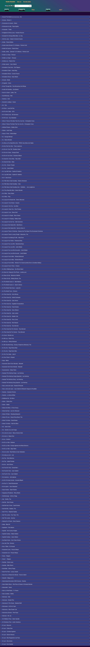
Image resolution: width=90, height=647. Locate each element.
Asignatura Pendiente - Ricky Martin (10, 492)
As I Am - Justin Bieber (7, 168)
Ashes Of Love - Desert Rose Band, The (11, 417)
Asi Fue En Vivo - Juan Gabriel (9, 474)
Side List (19, 1)
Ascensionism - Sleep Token (8, 370)
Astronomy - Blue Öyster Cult (9, 609)
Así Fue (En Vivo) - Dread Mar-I (9, 467)
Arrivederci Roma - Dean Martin (9, 76)
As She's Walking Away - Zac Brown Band (12, 269)
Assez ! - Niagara (6, 559)
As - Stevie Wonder (6, 139)
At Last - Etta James (6, 641)
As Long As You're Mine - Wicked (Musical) (12, 256)
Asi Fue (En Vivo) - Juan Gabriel (9, 470)
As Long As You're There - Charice (10, 266)
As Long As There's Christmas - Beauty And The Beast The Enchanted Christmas (22, 231)
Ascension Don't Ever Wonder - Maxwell (11, 366)
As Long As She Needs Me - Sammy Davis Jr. (13, 228)
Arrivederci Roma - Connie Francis (10, 73)
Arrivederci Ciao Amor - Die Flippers (10, 67)
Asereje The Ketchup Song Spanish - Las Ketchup (14, 382)
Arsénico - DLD (5, 98)
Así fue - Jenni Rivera (7, 464)
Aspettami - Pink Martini (7, 527)
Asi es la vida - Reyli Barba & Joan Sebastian (13, 451)
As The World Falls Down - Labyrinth (11, 288)
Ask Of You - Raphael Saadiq (9, 511)
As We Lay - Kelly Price (7, 338)
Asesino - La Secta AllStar (8, 395)
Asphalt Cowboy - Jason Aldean (9, 537)
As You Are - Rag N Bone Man (9, 347)
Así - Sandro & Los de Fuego (9, 429)
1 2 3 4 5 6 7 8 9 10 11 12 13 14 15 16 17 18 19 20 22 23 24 (48, 10)
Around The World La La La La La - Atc (11, 17)
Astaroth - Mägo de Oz (7, 578)
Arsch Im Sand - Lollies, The (8, 92)
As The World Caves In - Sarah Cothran (11, 284)
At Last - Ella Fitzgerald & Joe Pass (10, 637)
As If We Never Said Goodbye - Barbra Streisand (14, 180)
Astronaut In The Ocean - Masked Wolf (11, 603)
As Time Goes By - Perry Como (9, 319)
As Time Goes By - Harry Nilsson (10, 310)
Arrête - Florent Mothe (7, 42)
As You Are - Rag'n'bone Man (9, 351)
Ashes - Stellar (5, 404)
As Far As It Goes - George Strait (10, 152)
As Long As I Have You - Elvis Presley (11, 209)
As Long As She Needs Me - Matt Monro (11, 225)
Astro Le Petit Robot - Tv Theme (9, 590)
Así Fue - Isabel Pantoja (7, 461)
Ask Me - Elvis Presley (7, 502)
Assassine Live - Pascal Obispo (9, 552)
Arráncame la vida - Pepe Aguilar (10, 26)
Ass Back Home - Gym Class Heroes (11, 540)
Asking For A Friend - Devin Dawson (10, 521)
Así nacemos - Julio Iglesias (8, 477)
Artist (13, 5)
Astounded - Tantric (6, 587)
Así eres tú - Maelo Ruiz (7, 436)
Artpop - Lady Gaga (6, 130)
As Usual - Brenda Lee (7, 335)
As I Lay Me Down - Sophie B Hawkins (11, 171)
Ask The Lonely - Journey (8, 518)
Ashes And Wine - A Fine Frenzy (9, 407)
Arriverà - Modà (5, 80)
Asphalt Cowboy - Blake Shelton (9, 533)
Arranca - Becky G (6, 20)
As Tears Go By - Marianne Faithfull (10, 275)
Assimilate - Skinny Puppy (8, 568)
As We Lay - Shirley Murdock (9, 341)
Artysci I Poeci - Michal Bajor (9, 133)
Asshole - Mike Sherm (7, 565)
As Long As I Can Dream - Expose (10, 202)
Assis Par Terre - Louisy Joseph (9, 571)
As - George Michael (6, 136)
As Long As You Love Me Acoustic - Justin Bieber (14, 253)
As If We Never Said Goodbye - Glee (11, 184)
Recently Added (27, 1)
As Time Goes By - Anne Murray (9, 294)
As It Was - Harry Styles (7, 193)
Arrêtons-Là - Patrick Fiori (8, 61)
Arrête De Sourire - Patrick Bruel (9, 48)
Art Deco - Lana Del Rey (7, 108)
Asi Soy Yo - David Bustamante (9, 483)
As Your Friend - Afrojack (8, 357)
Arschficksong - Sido (6, 95)
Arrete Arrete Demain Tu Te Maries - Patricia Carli (14, 45)
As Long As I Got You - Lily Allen (9, 206)
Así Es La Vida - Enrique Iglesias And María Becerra (14, 445)
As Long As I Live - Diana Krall (9, 212)
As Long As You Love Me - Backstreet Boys (12, 243)
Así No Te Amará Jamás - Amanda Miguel (12, 480)
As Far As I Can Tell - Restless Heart (10, 149)
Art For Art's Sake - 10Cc (8, 111)
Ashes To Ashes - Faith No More (9, 423)
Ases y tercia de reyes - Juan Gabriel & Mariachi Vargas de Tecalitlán (19, 388)
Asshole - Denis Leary (7, 562)
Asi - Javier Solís (6, 426)
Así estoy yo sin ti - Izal (7, 455)
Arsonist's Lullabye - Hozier (8, 102)
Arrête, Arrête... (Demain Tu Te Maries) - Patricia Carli (15, 51)
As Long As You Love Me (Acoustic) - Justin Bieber (14, 250)
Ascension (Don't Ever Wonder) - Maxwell (12, 363)
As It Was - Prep (5, 196)
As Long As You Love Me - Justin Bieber (11, 247)
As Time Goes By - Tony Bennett (9, 325)
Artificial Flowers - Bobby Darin (9, 127)
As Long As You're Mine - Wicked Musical (12, 259)
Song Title (8, 5)
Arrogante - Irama (6, 83)
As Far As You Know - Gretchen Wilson (11, 155)
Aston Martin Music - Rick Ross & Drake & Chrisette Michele (16, 584)
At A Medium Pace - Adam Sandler (10, 619)
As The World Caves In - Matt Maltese (11, 281)
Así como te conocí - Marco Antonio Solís (12, 433)
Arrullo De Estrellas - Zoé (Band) (9, 89)
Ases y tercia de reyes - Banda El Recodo (12, 385)
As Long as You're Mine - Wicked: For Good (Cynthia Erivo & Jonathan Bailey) (21, 262)
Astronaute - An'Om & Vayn (8, 606)
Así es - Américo (5, 439)
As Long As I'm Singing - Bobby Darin (11, 218)
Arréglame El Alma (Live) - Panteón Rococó (12, 32)
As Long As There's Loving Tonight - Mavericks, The (14, 234)
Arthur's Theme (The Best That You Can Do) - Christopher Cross (17, 121)
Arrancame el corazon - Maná (9, 23)
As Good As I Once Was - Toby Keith (11, 158)
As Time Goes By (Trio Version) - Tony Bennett (13, 329)
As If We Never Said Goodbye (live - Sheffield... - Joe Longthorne (18, 187)
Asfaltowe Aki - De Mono (7, 398)
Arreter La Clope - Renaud (8, 54)
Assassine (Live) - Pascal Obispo (10, 549)
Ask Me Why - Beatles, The (8, 508)
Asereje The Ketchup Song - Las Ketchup (12, 379)
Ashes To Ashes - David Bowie (9, 420)
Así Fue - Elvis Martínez (7, 458)
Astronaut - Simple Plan (7, 600)
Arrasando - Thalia (6, 29)
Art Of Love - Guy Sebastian (8, 117)
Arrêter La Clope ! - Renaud (8, 58)
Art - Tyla (4, 105)
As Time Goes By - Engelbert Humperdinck (12, 303)
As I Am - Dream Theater (8, 165)
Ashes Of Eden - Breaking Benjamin (10, 414)
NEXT (60, 9)
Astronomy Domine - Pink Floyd (9, 612)
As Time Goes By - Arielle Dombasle (10, 297)
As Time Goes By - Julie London (9, 313)
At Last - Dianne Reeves (7, 634)
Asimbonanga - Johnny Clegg (9, 496)
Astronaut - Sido (5, 596)
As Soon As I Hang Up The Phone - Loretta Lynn (13, 272)
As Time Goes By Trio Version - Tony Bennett (13, 332)
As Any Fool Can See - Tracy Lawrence (11, 146)
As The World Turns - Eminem (9, 291)
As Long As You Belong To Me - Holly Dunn (12, 237)
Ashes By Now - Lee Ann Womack (10, 410)
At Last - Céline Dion (7, 628)
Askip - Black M (5, 524)
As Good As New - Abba (7, 161)
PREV (33, 9)
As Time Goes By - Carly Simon (9, 300)
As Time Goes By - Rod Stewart (9, 322)
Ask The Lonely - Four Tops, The (9, 515)
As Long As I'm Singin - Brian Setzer (10, 215)
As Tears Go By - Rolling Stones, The (11, 278)
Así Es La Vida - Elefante (8, 442)
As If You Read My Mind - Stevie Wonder (12, 190)
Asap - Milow (5, 360)
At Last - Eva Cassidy (7, 644)
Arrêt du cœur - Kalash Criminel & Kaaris (12, 39)
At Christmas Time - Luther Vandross (11, 622)
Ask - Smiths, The (6, 499)
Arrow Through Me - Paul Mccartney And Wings (13, 86)
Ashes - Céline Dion (6, 401)
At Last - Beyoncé (6, 625)
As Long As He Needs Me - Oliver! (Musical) (12, 199)
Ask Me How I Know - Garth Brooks (10, 505)
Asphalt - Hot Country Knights (9, 530)
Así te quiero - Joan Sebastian (9, 486)
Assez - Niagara (5, 556)
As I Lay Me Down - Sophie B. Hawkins (11, 174)
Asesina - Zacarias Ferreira (8, 392)
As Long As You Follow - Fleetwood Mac (11, 240)
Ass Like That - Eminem (7, 543)
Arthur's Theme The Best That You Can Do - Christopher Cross (17, 124)
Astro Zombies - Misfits (7, 593)
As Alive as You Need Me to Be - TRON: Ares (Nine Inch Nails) (17, 143)
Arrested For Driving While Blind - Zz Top (12, 35)
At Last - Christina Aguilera (8, 631)
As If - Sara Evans (6, 177)
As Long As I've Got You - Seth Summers (12, 221)
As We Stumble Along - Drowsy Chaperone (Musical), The (16, 344)
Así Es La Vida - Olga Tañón (8, 448)
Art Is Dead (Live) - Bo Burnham (9, 114)
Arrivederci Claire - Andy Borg (9, 70)
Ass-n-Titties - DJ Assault (8, 546)
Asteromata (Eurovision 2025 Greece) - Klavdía (13, 581)
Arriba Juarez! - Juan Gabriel (9, 64)
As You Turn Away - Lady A (8, 354)
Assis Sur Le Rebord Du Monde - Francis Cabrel (13, 574)
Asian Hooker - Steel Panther (9, 489)
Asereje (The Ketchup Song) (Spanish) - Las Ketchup (15, 376)
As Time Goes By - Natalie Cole (9, 316)
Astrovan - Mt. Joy (6, 615)
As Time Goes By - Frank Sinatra (10, 307)
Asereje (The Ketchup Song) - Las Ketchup (12, 373)
